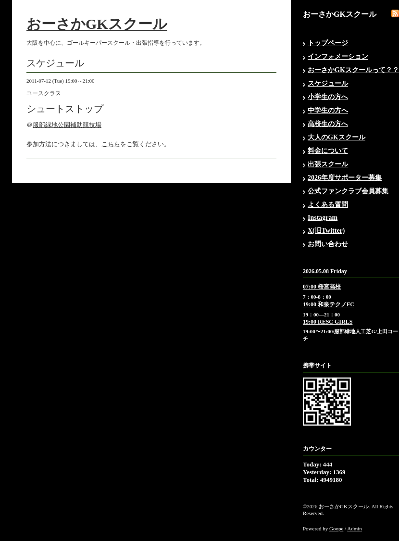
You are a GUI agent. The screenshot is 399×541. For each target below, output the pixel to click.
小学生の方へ (328, 97)
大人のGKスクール (336, 137)
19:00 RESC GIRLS (327, 321)
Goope (336, 528)
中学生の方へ (328, 110)
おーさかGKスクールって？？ (353, 70)
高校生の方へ (328, 123)
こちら (110, 144)
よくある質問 (328, 204)
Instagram (322, 217)
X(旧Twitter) (326, 230)
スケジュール (328, 83)
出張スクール (328, 164)
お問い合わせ (328, 244)
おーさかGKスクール (96, 24)
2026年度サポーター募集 (345, 177)
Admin (354, 528)
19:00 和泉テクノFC (328, 304)
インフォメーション (338, 56)
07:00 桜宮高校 (322, 286)
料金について (328, 150)
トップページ (328, 43)
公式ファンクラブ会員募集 (348, 191)
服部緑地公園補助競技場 (67, 124)
